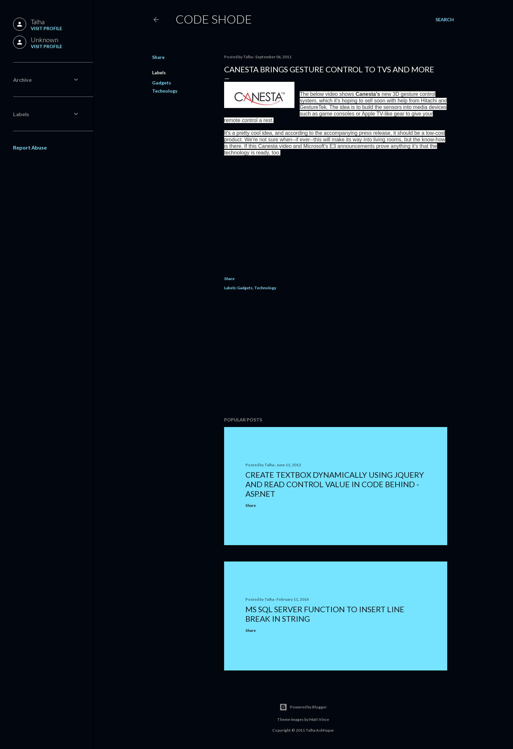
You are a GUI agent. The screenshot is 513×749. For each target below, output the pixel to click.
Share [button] (158, 57)
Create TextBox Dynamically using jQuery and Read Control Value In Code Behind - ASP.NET (334, 484)
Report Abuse (30, 147)
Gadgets (161, 82)
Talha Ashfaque (320, 730)
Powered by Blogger (303, 707)
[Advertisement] (335, 355)
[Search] (444, 19)
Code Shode (214, 19)
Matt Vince (319, 719)
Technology (164, 91)
